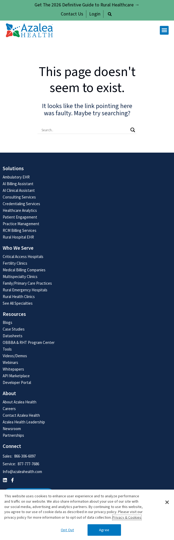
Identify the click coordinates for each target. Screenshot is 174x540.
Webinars (10, 362)
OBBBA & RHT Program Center (29, 342)
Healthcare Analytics (20, 210)
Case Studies (14, 329)
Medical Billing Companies (24, 269)
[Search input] (84, 130)
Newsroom (12, 428)
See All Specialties (18, 303)
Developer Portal (17, 382)
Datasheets (12, 335)
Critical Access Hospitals (23, 256)
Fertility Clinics (15, 263)
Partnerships (13, 435)
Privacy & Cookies (126, 517)
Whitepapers (13, 369)
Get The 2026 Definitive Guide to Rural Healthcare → (87, 5)
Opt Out (67, 530)
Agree (104, 530)
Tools (7, 349)
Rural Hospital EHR (18, 237)
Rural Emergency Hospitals (25, 289)
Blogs (7, 322)
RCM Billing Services (19, 230)
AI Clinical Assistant (19, 190)
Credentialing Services (21, 203)
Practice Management (21, 223)
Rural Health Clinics (19, 296)
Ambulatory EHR (16, 177)
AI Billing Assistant (18, 183)
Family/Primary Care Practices (27, 283)
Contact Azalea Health (21, 415)
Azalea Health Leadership (24, 421)
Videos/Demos (15, 355)
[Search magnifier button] (133, 130)
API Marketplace (16, 375)
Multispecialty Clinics (20, 276)
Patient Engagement (20, 217)
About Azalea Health (19, 401)
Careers (9, 408)
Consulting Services (19, 197)
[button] (109, 14)
